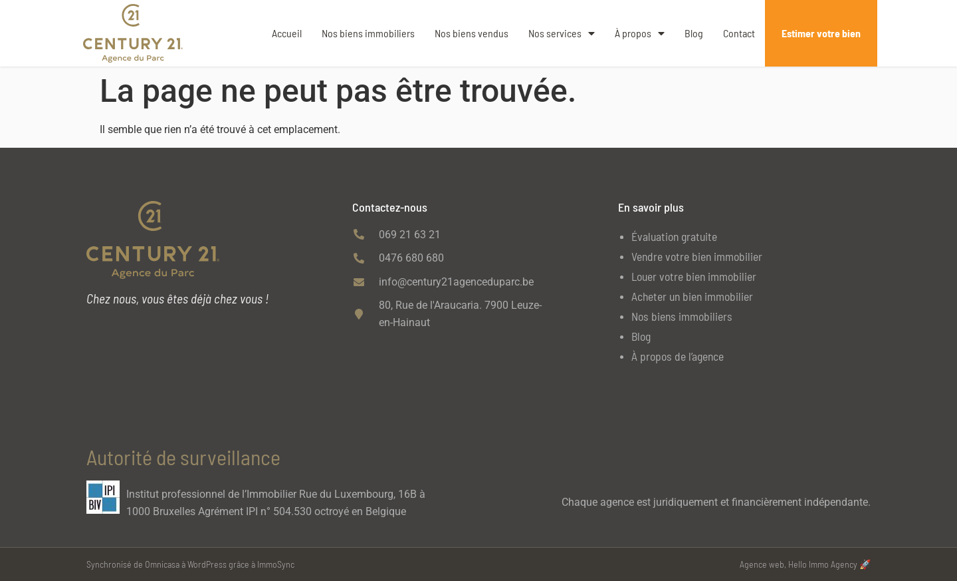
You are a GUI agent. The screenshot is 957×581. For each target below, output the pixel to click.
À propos (640, 33)
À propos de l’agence (677, 356)
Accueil (287, 33)
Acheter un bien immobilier (692, 296)
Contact (739, 33)
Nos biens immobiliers (368, 33)
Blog (694, 33)
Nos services (561, 33)
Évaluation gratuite (674, 236)
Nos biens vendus (471, 33)
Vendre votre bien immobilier (696, 256)
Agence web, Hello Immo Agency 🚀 (805, 564)
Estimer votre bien (821, 33)
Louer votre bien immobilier (693, 276)
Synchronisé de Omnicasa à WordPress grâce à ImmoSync (190, 564)
